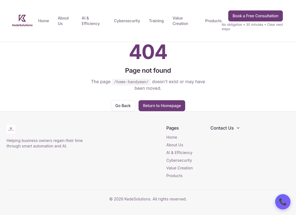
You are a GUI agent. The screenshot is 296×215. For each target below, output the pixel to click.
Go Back (123, 105)
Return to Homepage (162, 105)
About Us (63, 21)
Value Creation (180, 21)
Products (213, 20)
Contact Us (225, 128)
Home (43, 20)
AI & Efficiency (91, 21)
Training (156, 20)
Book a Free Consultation (255, 15)
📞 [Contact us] (283, 202)
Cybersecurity (127, 20)
